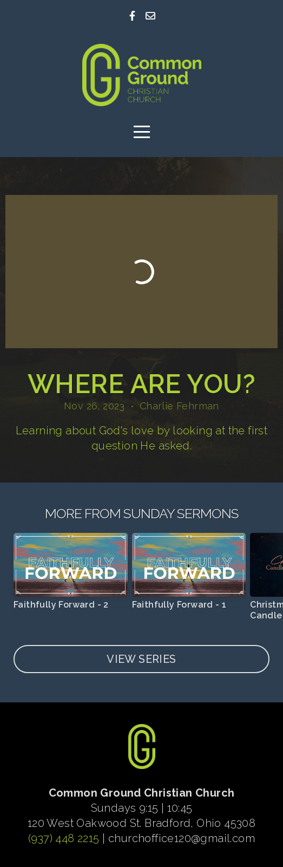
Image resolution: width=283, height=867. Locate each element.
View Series (141, 659)
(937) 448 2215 (64, 838)
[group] (71, 575)
